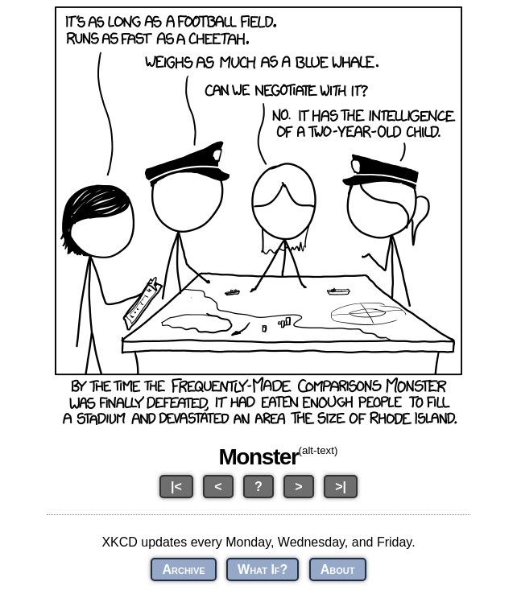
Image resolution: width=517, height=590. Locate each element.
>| (340, 486)
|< (176, 486)
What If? (262, 569)
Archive (183, 569)
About (338, 569)
